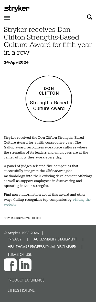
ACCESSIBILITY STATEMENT (55, 239)
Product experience (26, 280)
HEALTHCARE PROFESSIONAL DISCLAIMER (42, 246)
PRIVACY (15, 239)
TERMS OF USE (20, 254)
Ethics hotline (21, 290)
